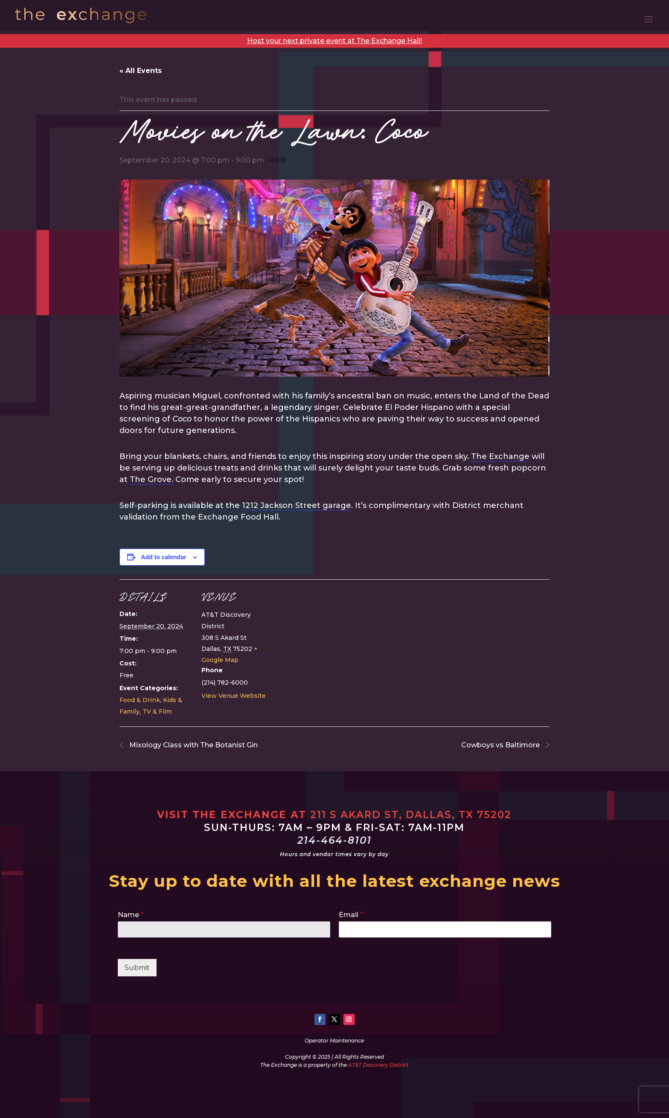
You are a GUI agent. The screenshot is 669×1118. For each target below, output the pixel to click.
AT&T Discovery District (378, 1065)
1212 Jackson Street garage (296, 505)
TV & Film (157, 711)
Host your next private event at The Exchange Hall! (334, 41)
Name (131, 915)
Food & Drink (139, 700)
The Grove (151, 479)
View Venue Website (233, 696)
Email (351, 915)
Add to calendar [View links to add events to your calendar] (163, 557)
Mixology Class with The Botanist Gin (193, 745)
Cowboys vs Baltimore (501, 745)
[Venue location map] (328, 638)
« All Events (140, 71)
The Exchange (500, 456)
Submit (137, 968)
